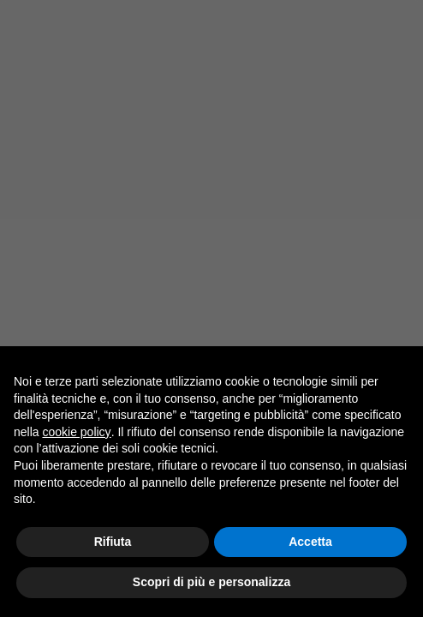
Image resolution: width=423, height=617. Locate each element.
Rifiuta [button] (113, 541)
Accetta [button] (310, 541)
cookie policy (76, 432)
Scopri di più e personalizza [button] (211, 583)
